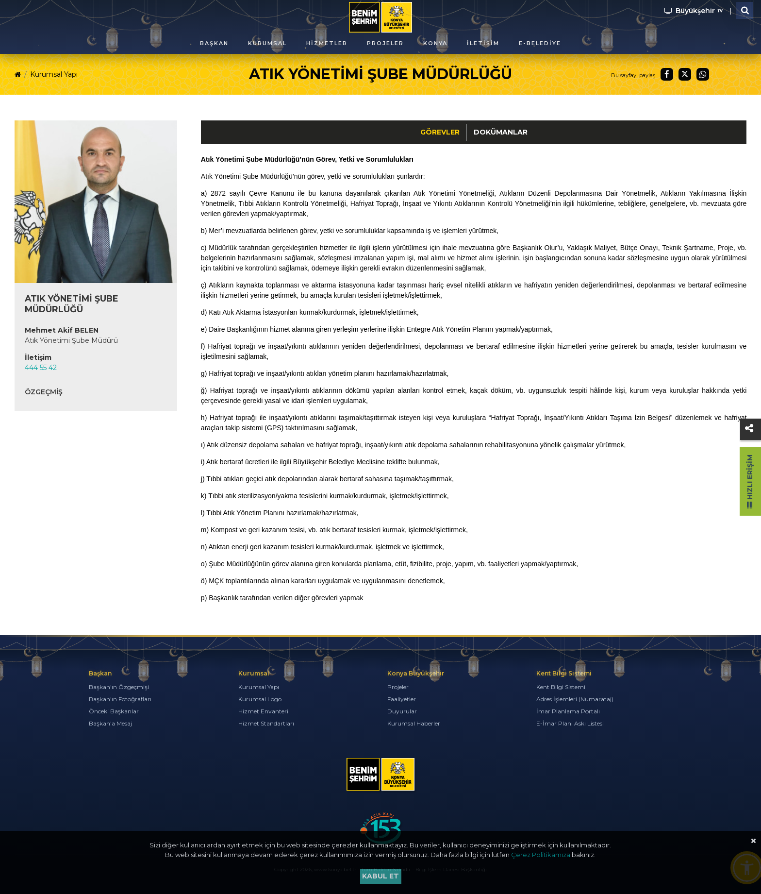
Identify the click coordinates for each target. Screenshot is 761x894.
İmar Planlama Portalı (568, 711)
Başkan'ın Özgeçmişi (119, 687)
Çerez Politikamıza (540, 855)
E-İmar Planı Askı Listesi (570, 723)
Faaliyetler (401, 699)
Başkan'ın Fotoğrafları (120, 699)
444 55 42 (41, 367)
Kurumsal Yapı (54, 74)
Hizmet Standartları (266, 723)
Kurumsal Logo (259, 699)
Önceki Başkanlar (114, 711)
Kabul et (380, 876)
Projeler (398, 687)
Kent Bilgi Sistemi (560, 687)
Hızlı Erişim (749, 481)
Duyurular (402, 711)
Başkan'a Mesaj (110, 723)
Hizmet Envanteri (263, 711)
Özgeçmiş (44, 392)
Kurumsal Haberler (413, 723)
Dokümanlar (501, 132)
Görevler (440, 132)
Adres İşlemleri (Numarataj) (574, 699)
